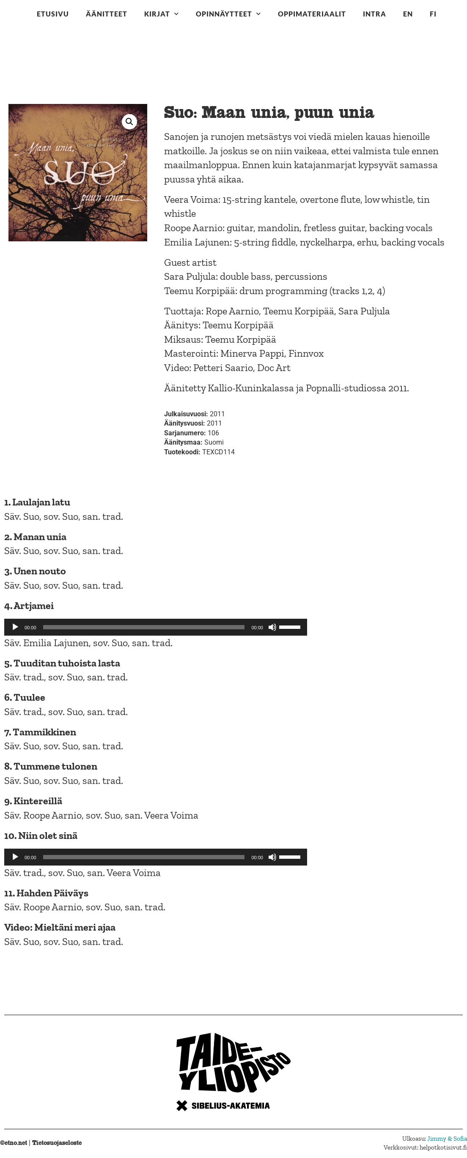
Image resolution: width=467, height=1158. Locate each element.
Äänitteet (106, 14)
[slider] (144, 627)
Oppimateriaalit (312, 14)
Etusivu (53, 14)
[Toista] (15, 627)
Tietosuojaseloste (57, 1143)
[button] (129, 121)
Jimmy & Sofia (447, 1138)
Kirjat (161, 13)
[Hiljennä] (272, 627)
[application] (155, 627)
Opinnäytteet (228, 13)
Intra (374, 14)
